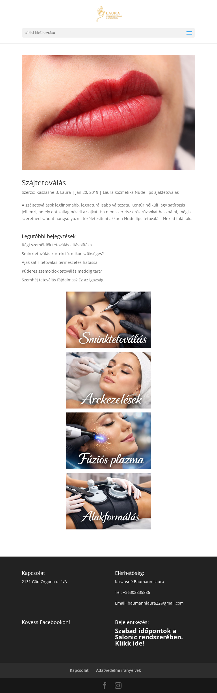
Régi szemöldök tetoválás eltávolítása (57, 244)
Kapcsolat (79, 670)
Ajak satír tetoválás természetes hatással (60, 262)
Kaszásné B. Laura (53, 192)
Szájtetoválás (44, 182)
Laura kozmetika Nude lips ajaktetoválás (141, 192)
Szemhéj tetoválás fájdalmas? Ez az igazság (62, 280)
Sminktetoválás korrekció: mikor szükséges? (63, 253)
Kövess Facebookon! (46, 622)
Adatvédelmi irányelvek (118, 670)
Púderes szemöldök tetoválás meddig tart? (62, 271)
